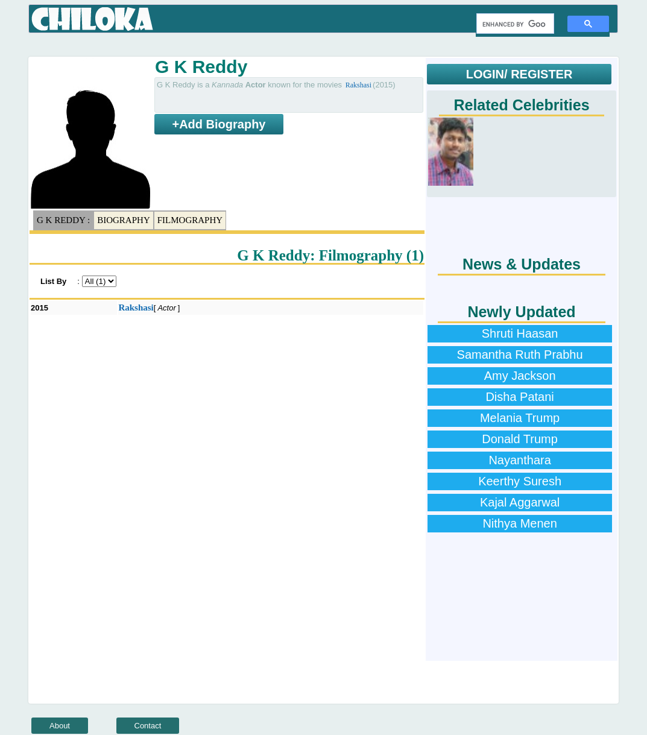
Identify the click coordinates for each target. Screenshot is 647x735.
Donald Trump (520, 439)
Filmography (190, 220)
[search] (514, 24)
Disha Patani (519, 396)
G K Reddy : (63, 220)
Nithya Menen (519, 523)
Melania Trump (520, 417)
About (59, 725)
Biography (123, 220)
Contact (148, 725)
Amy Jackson (520, 375)
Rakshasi (358, 85)
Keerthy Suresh (519, 481)
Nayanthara (519, 460)
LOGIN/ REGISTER (519, 74)
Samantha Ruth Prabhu (520, 354)
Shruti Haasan (520, 333)
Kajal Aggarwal (520, 502)
